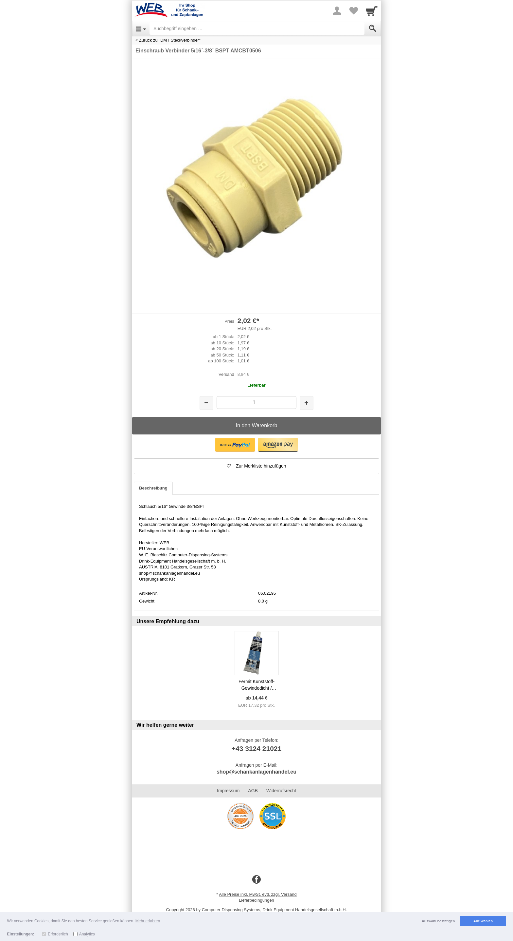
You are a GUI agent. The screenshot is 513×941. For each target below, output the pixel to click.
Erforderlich (58, 934)
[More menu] (337, 10)
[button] (235, 445)
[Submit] (372, 28)
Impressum (228, 790)
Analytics (87, 934)
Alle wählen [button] (483, 921)
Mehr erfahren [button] (147, 921)
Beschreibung (153, 488)
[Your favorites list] (353, 10)
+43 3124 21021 (256, 748)
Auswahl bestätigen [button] (438, 921)
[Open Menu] (141, 28)
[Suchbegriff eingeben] (257, 28)
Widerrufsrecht (281, 790)
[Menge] (256, 402)
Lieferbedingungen (256, 900)
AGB (253, 790)
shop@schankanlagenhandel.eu (256, 772)
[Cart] (372, 10)
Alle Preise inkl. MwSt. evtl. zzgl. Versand (258, 894)
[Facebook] (256, 879)
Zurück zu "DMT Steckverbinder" (170, 40)
